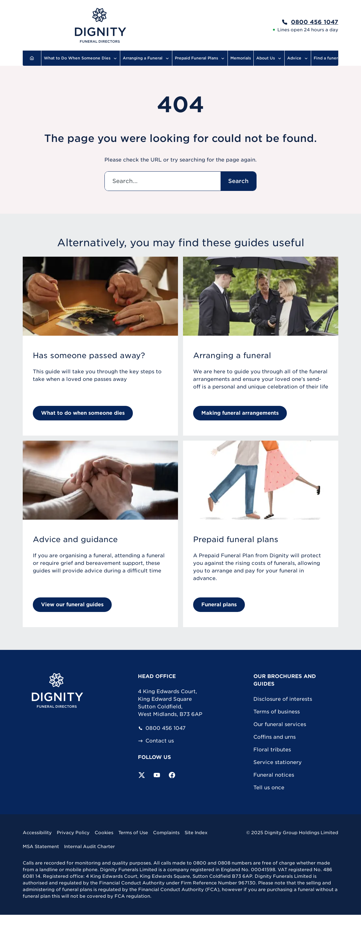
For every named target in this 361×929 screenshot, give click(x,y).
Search (238, 181)
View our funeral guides (72, 605)
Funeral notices (273, 775)
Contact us (156, 740)
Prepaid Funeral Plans (200, 58)
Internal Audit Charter (89, 846)
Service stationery (277, 762)
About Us (269, 58)
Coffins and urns (274, 737)
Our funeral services (279, 724)
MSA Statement (41, 846)
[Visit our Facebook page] (172, 775)
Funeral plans (219, 605)
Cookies (104, 832)
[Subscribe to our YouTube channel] (157, 775)
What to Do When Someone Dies (80, 58)
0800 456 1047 (162, 728)
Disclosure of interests (282, 699)
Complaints (166, 832)
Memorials (240, 58)
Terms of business (276, 712)
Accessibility (37, 832)
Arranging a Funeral (146, 58)
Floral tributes (272, 750)
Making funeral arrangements (240, 413)
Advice (297, 58)
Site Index (196, 832)
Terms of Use (133, 832)
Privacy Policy (73, 832)
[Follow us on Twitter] (141, 775)
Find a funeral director (336, 58)
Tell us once (268, 788)
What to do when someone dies (83, 413)
